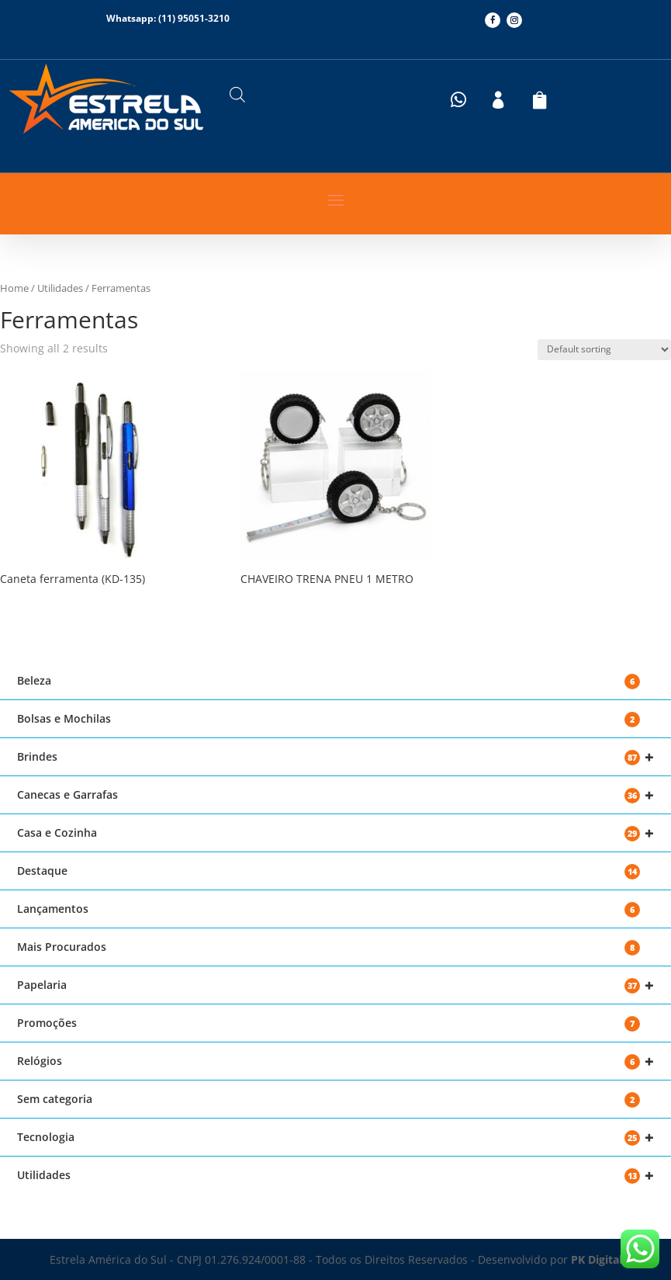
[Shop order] (604, 349)
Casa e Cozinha (335, 833)
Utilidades (60, 288)
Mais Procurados (328, 947)
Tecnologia (335, 1137)
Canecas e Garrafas (335, 795)
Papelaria (335, 985)
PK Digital (596, 1259)
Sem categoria (328, 1099)
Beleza (328, 681)
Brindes (335, 757)
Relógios (335, 1061)
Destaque (328, 871)
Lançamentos (328, 909)
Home (14, 288)
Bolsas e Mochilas (328, 719)
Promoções (328, 1023)
